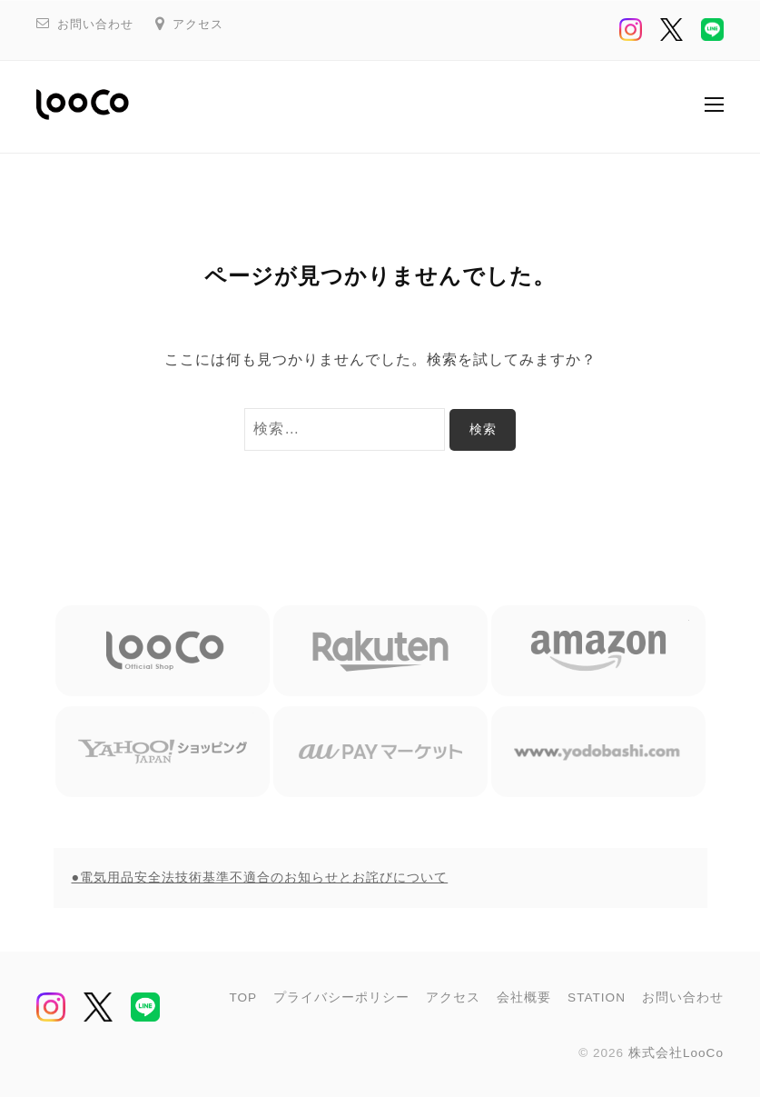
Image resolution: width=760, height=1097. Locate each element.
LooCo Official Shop (162, 650)
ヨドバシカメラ (598, 751)
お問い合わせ (95, 24)
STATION (597, 997)
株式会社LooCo (676, 1053)
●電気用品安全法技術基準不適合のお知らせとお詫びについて (260, 877)
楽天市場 (380, 650)
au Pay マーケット (380, 751)
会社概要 (524, 997)
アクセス (198, 24)
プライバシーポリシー (341, 997)
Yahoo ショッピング (162, 751)
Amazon (598, 650)
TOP (243, 997)
